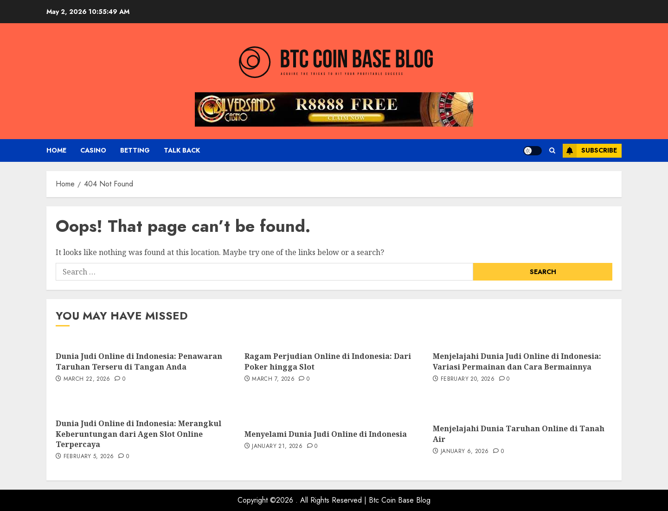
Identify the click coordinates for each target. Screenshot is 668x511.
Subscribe (590, 151)
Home (56, 150)
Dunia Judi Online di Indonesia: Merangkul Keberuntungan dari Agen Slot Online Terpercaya (138, 433)
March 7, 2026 (273, 379)
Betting (135, 150)
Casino (93, 150)
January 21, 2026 (277, 446)
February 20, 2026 (468, 379)
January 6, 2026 (464, 451)
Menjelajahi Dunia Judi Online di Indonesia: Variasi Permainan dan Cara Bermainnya (517, 361)
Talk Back (182, 150)
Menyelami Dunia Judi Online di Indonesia (325, 434)
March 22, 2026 (87, 379)
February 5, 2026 (89, 456)
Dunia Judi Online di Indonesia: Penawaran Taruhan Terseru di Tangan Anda (139, 361)
